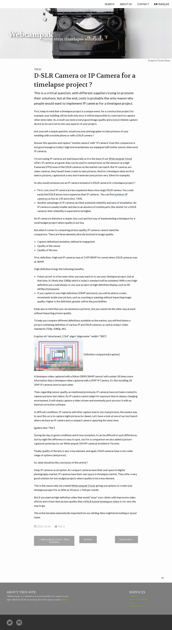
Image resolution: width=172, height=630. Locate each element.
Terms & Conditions (138, 599)
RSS (131, 603)
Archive (88, 539)
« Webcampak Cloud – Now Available (54, 540)
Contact (143, 4)
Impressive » (126, 539)
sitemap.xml (135, 606)
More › (65, 599)
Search (109, 4)
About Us (126, 4)
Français (163, 4)
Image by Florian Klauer (159, 60)
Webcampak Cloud (120, 158)
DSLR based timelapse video (102, 501)
